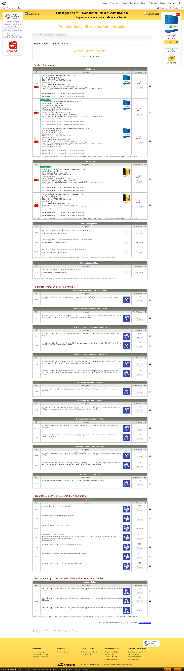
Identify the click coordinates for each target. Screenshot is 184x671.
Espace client (164, 8)
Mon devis (139, 528)
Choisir (170, 42)
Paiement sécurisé (62, 652)
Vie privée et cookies (134, 659)
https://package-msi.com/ (125, 664)
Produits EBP (109, 654)
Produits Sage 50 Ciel (111, 652)
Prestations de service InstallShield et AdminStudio (12, 30)
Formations (134, 3)
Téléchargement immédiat (40, 654)
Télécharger (153, 3)
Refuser (167, 669)
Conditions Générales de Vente (137, 652)
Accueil (104, 3)
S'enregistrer (174, 8)
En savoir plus (87, 669)
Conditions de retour (134, 657)
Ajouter (139, 88)
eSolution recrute (86, 654)
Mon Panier (172, 3)
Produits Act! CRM (111, 657)
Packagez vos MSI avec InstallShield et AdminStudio (92, 13)
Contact (162, 3)
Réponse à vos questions (40, 657)
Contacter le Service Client (89, 652)
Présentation (114, 3)
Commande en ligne (38, 652)
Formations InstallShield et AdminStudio (12, 25)
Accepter (177, 669)
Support (143, 3)
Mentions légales (133, 654)
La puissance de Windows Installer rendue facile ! (101, 17)
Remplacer (139, 233)
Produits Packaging (12, 22)
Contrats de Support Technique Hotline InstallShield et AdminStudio (12, 35)
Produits (125, 3)
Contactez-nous (145, 623)
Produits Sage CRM (111, 659)
